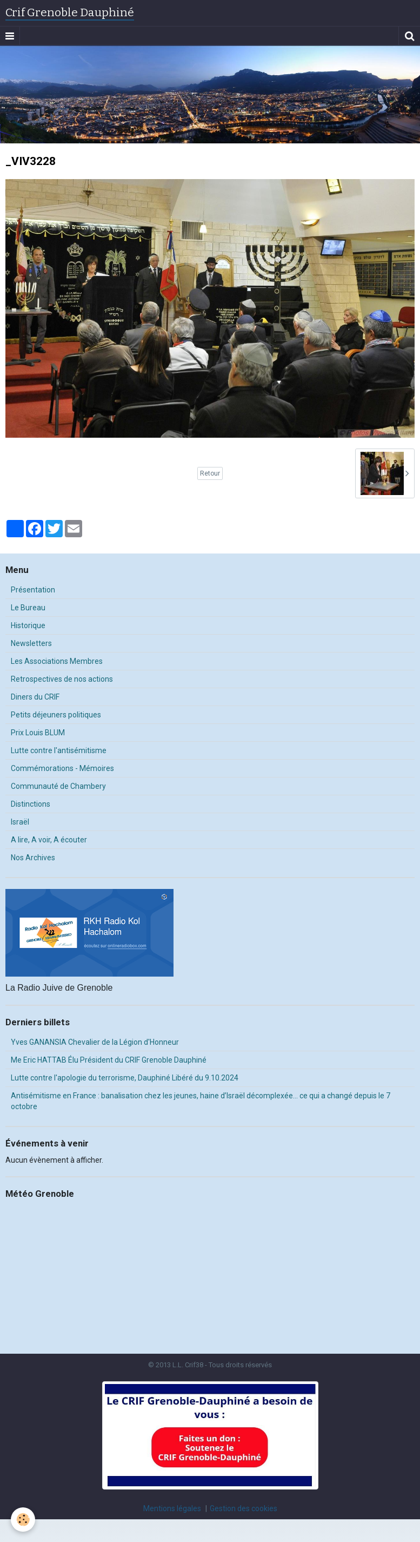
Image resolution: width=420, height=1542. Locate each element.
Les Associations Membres (57, 661)
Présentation (33, 589)
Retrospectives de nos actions (62, 679)
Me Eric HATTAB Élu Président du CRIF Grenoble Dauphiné (108, 1060)
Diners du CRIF (35, 697)
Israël (20, 822)
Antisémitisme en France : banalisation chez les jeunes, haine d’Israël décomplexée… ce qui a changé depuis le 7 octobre (200, 1101)
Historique (28, 625)
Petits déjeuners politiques (56, 714)
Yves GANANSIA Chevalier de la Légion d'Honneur (95, 1042)
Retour (210, 473)
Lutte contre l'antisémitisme (58, 750)
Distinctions (30, 804)
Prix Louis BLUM (38, 732)
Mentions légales (172, 1508)
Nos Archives (33, 857)
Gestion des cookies (243, 1508)
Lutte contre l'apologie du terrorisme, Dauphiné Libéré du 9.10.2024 (124, 1077)
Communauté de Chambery (58, 786)
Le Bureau (28, 607)
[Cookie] (23, 1519)
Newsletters (31, 643)
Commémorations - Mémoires (62, 768)
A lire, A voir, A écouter (49, 839)
